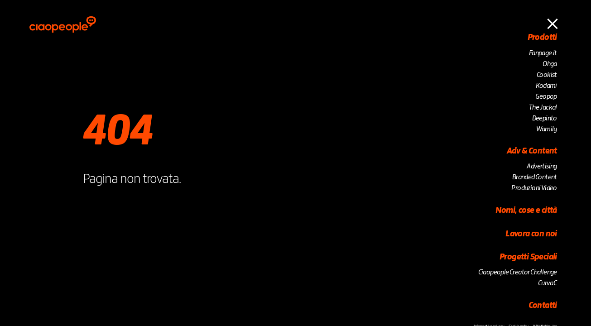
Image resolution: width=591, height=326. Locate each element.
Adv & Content (532, 151)
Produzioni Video (534, 188)
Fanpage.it (543, 53)
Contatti (543, 305)
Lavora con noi (531, 234)
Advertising (542, 166)
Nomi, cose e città (526, 210)
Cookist (547, 75)
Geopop (546, 97)
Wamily (546, 129)
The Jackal (543, 107)
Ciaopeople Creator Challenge (517, 272)
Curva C (547, 283)
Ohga (550, 64)
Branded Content (534, 177)
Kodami (546, 86)
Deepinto (544, 118)
